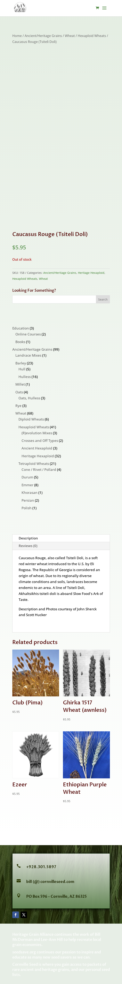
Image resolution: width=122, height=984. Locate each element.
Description (28, 538)
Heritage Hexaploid (91, 273)
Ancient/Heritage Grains (43, 35)
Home (17, 35)
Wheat (70, 35)
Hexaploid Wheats (92, 35)
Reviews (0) (28, 545)
